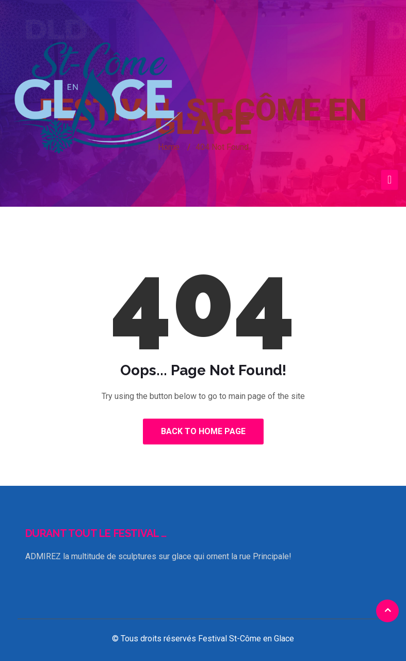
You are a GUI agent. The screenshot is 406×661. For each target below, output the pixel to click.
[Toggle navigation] (389, 180)
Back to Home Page (203, 431)
